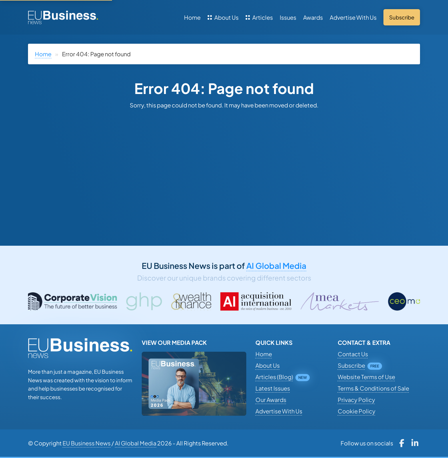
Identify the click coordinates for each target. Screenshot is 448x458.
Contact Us (353, 353)
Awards (313, 17)
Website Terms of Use (366, 376)
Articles (259, 17)
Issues (288, 17)
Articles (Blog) (274, 376)
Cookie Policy (356, 411)
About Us (223, 17)
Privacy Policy (356, 399)
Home (192, 17)
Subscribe (351, 365)
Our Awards (270, 399)
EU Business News (87, 443)
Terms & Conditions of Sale (373, 388)
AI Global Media (276, 266)
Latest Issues (272, 388)
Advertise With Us (353, 17)
